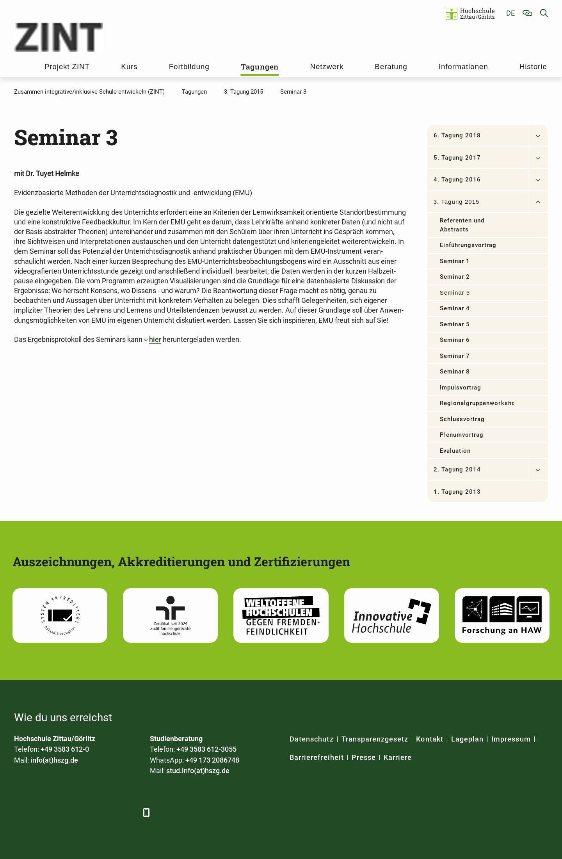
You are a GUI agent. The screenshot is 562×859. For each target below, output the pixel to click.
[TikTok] (128, 812)
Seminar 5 (455, 324)
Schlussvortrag (462, 419)
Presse (364, 757)
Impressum (510, 739)
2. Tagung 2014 (457, 469)
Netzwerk (326, 66)
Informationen (463, 66)
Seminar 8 (455, 371)
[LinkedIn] (42, 812)
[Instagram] (107, 812)
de (510, 13)
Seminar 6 (455, 339)
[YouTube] (85, 812)
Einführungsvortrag (468, 245)
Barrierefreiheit (317, 757)
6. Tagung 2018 (457, 135)
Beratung (391, 66)
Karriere (398, 757)
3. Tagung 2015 (457, 201)
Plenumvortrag (462, 434)
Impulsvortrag (461, 387)
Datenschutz (312, 739)
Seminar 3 (455, 292)
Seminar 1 (455, 261)
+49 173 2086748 (212, 760)
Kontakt (429, 739)
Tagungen (260, 66)
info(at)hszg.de (54, 760)
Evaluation (455, 450)
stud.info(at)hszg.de (197, 771)
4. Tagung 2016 (457, 179)
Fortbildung (189, 66)
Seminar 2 (455, 276)
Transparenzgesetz (375, 739)
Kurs (129, 66)
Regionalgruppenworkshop (477, 403)
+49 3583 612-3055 (206, 749)
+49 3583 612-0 (65, 749)
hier (155, 339)
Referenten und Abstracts (462, 225)
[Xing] (64, 812)
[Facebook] (21, 812)
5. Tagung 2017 (457, 157)
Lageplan (467, 739)
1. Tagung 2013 (457, 491)
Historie (533, 66)
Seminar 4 (455, 308)
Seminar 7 (455, 355)
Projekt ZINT (67, 66)
